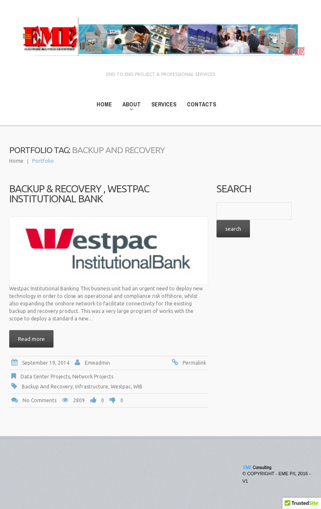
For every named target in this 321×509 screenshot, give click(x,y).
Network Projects (92, 376)
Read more (31, 339)
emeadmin (97, 362)
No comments (39, 400)
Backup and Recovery (47, 386)
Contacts (201, 104)
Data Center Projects (45, 376)
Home (104, 104)
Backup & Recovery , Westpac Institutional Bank (79, 193)
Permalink (194, 362)
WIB (138, 386)
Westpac (121, 386)
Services (163, 104)
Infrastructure (91, 386)
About (129, 106)
